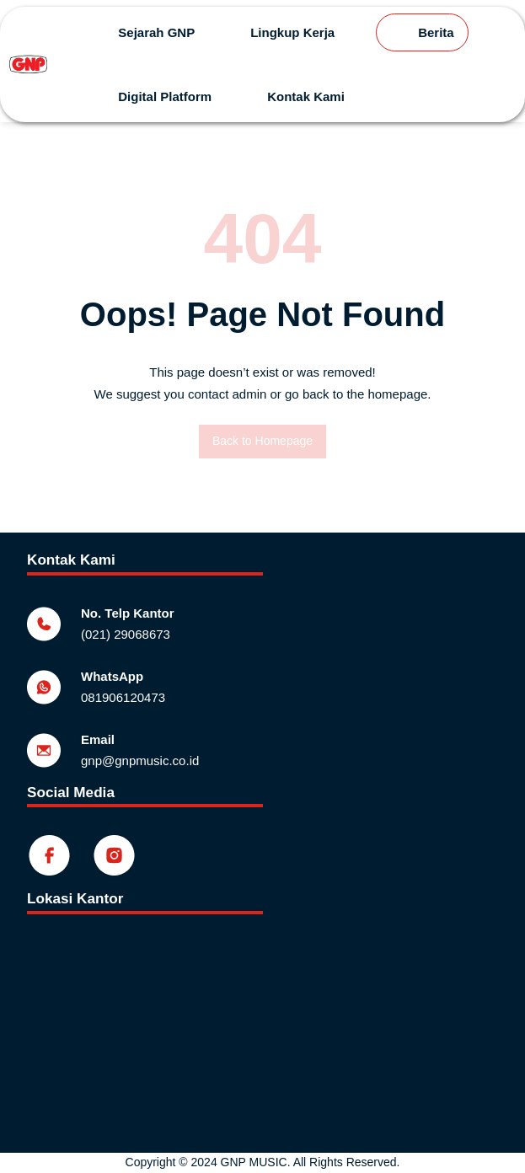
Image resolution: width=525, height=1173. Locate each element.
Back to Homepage (262, 440)
